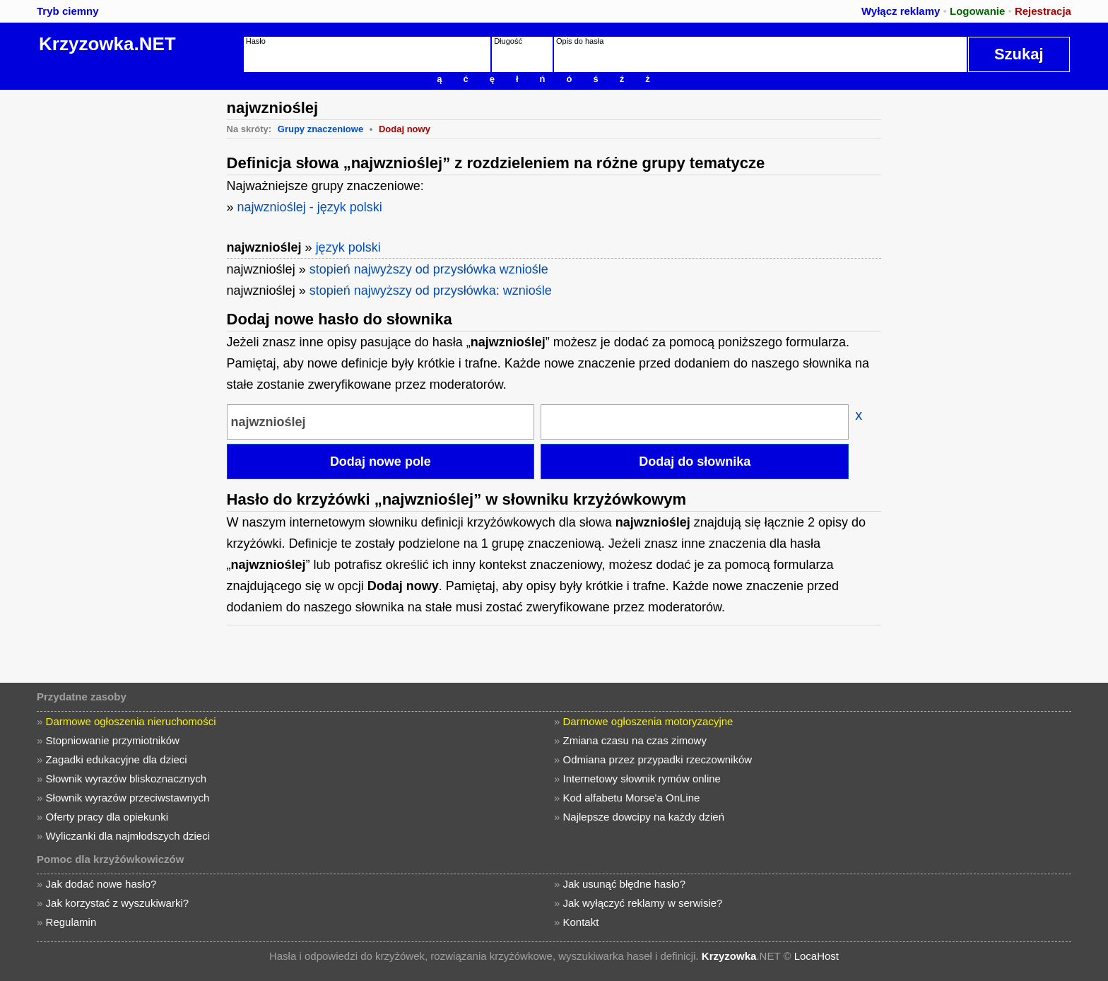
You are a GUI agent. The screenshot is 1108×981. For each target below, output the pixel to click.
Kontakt (581, 922)
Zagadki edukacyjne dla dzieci (116, 759)
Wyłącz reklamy (900, 11)
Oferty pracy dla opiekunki (107, 817)
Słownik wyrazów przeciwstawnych (128, 798)
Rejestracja (1043, 11)
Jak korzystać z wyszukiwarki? (117, 903)
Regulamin (71, 922)
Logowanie (977, 11)
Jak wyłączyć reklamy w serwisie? (643, 903)
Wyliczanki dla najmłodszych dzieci (128, 836)
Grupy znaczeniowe (320, 129)
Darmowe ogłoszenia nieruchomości (131, 721)
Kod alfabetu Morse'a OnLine (631, 798)
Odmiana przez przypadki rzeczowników (658, 759)
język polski (348, 247)
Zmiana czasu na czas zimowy (635, 740)
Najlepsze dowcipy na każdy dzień (643, 817)
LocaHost (816, 956)
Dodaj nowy (404, 129)
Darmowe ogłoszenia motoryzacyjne (648, 721)
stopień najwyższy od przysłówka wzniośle (429, 269)
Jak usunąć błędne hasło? (624, 884)
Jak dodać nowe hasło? (101, 884)
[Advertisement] (110, 302)
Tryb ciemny (68, 11)
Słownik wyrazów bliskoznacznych (126, 779)
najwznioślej (264, 247)
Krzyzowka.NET (107, 43)
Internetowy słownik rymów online (642, 779)
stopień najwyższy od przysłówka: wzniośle (431, 290)
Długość (508, 41)
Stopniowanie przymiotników (112, 740)
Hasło (256, 41)
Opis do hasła (579, 41)
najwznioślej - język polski (309, 207)
